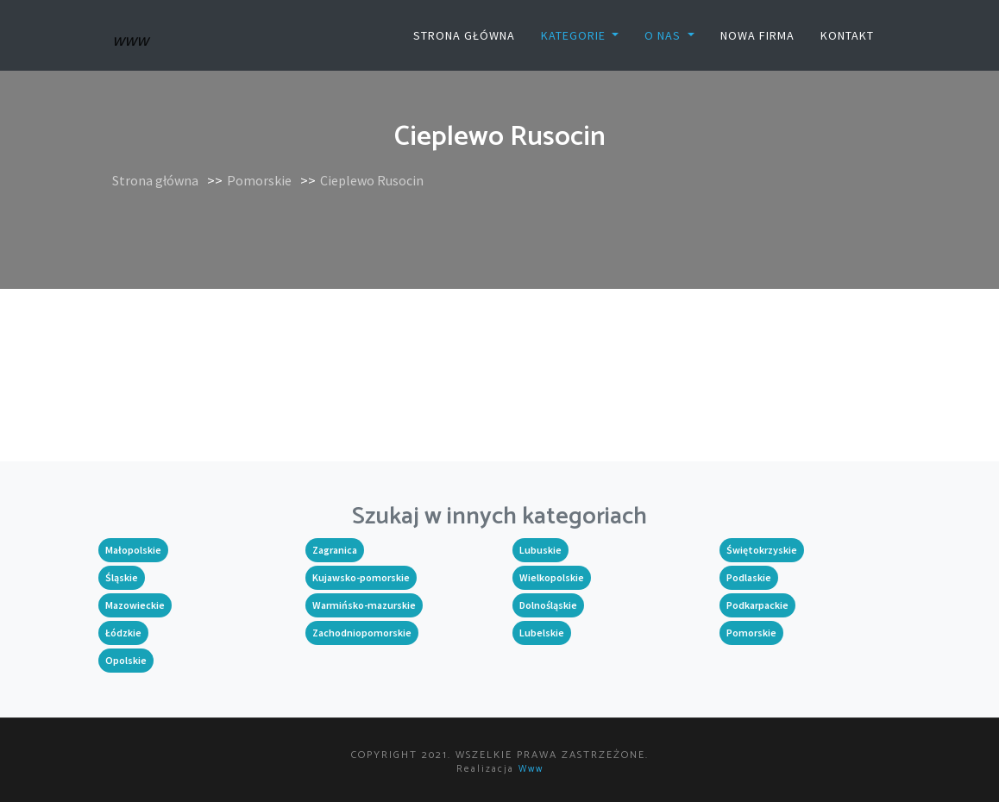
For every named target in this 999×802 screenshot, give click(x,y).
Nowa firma (757, 35)
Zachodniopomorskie (362, 632)
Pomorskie (259, 180)
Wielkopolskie (551, 577)
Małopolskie (133, 549)
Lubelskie (541, 632)
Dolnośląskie (548, 604)
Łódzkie (123, 632)
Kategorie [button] (575, 35)
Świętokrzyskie (761, 549)
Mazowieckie (135, 604)
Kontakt (847, 35)
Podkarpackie (757, 604)
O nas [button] (664, 35)
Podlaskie (748, 577)
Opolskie (126, 660)
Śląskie (121, 577)
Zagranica (334, 549)
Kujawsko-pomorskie (361, 577)
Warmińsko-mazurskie (364, 604)
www (530, 769)
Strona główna (464, 35)
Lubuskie (540, 549)
